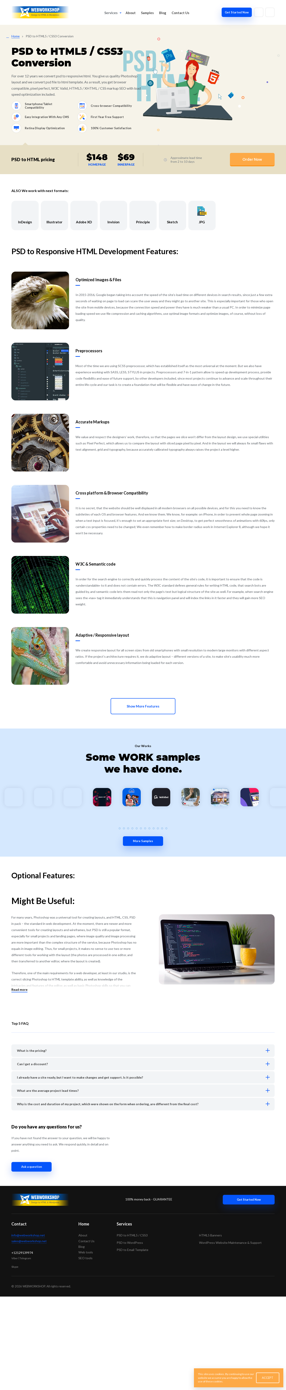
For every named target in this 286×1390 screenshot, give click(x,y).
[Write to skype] (270, 12)
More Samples (143, 934)
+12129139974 (22, 1346)
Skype (14, 1360)
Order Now (252, 159)
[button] (124, 921)
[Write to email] (258, 12)
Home (83, 1317)
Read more (19, 1083)
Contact (19, 1317)
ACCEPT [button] (267, 1377)
